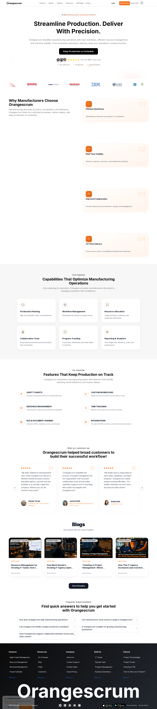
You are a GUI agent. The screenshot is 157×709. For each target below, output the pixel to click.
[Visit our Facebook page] (75, 705)
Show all (13, 677)
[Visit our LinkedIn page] (65, 705)
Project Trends (129, 662)
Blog (40, 662)
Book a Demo (135, 3)
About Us (70, 657)
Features (60, 3)
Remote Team (100, 662)
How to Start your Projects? (134, 672)
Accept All (26, 705)
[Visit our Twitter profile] (79, 705)
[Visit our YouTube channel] (60, 705)
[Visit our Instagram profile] (70, 705)
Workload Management (18, 667)
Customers (42, 672)
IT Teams (98, 657)
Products (43, 3)
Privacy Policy (132, 705)
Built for (52, 3)
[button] (115, 110)
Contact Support (73, 662)
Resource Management (18, 662)
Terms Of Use (143, 705)
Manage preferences (11, 701)
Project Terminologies (132, 657)
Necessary (11, 705)
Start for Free (124, 3)
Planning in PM (129, 667)
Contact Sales (72, 667)
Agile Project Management (20, 657)
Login (113, 3)
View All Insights (78, 586)
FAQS (40, 667)
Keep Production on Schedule (78, 51)
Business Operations (103, 672)
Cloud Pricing (72, 672)
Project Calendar (16, 672)
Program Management (103, 667)
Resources (70, 3)
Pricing (89, 3)
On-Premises (43, 657)
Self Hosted (80, 3)
